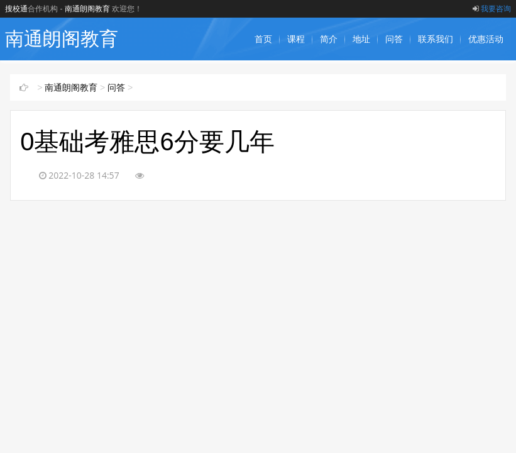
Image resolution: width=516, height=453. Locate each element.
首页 (263, 39)
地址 (361, 39)
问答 (394, 39)
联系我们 (435, 39)
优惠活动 (485, 39)
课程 (296, 39)
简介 (329, 39)
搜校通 (16, 8)
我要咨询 (492, 8)
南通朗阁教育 (87, 8)
